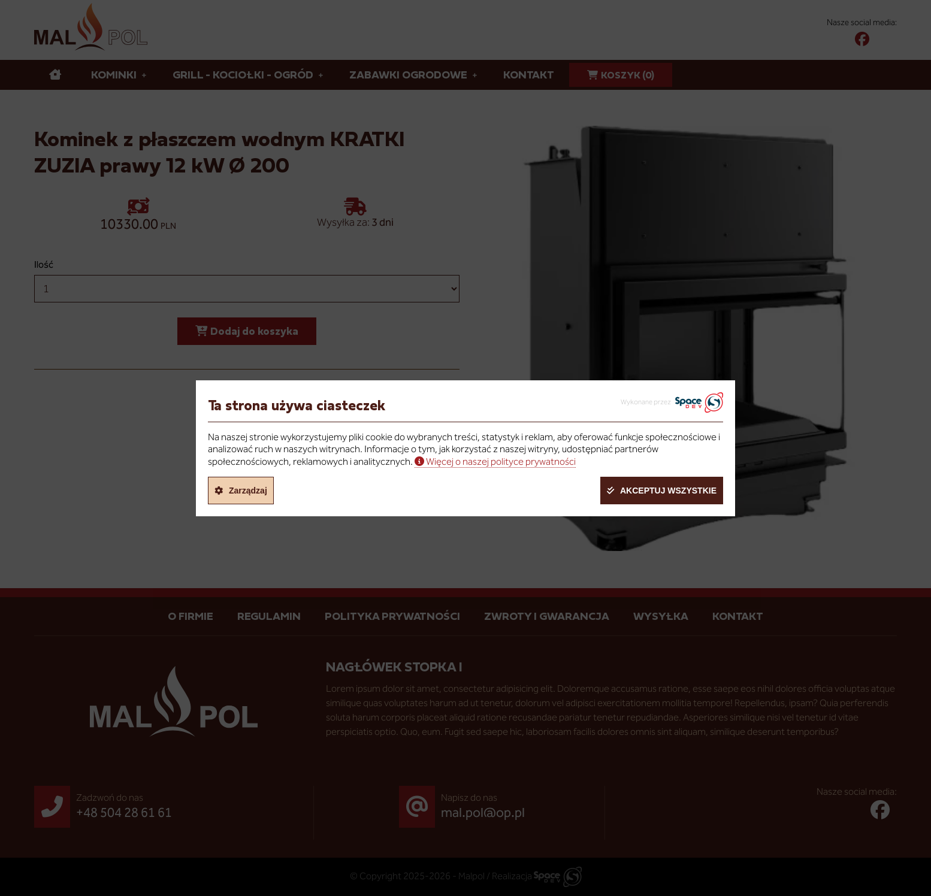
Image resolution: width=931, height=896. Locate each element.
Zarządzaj (248, 490)
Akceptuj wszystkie (668, 490)
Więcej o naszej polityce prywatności (501, 461)
